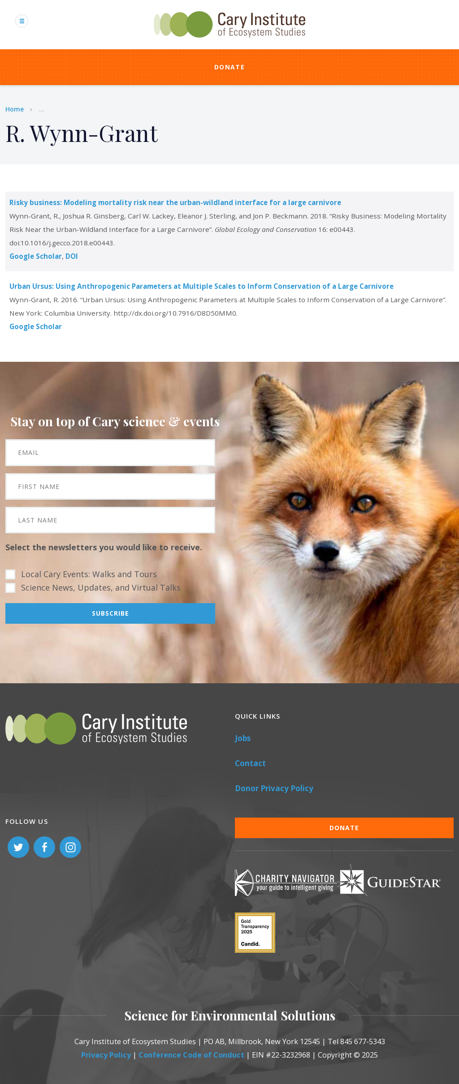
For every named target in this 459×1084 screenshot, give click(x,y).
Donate (229, 67)
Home (14, 109)
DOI (71, 256)
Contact (250, 763)
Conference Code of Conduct (191, 1055)
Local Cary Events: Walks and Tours (89, 574)
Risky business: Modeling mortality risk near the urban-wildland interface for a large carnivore (175, 202)
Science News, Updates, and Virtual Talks (101, 587)
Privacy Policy (106, 1055)
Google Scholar (35, 256)
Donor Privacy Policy (274, 788)
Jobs (243, 738)
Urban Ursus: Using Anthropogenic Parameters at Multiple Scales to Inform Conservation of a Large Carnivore (201, 286)
